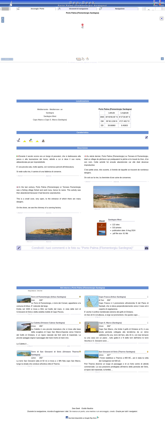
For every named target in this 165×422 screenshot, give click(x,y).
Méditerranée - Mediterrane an (50, 109)
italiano (155, 4)
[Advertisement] (82, 80)
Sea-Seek (82, 2)
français (161, 1)
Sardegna (50, 113)
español (161, 4)
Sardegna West (50, 116)
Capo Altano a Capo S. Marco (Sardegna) (50, 120)
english (155, 1)
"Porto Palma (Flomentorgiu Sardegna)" (82, 248)
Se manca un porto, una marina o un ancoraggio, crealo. (92, 411)
